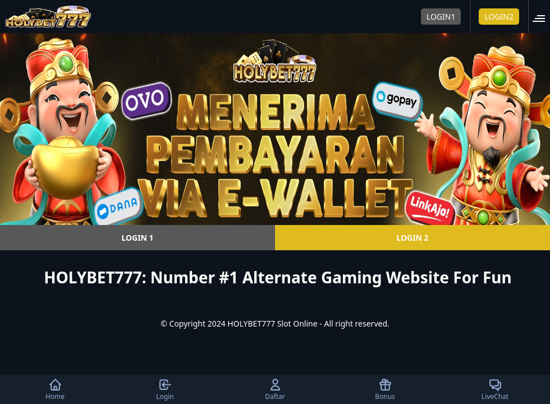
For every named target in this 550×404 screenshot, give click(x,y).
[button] (542, 16)
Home (55, 389)
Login (164, 389)
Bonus (385, 389)
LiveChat (495, 389)
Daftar (275, 389)
